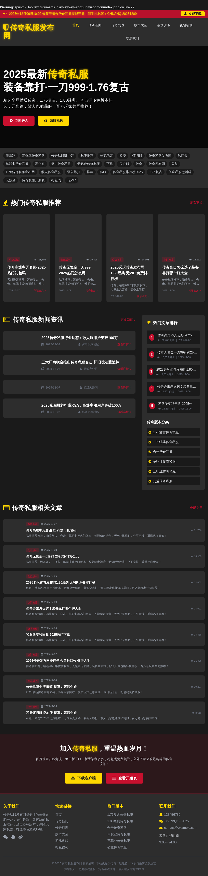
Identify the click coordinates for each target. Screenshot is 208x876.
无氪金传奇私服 (88, 164)
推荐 (90, 172)
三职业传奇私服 (162, 471)
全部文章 (197, 507)
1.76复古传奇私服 (163, 432)
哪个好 (40, 164)
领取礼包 (53, 120)
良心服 (124, 164)
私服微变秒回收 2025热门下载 (177, 404)
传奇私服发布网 (28, 32)
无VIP (71, 180)
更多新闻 (127, 319)
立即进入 (19, 120)
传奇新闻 (95, 25)
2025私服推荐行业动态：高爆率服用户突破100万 (81, 405)
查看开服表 (124, 778)
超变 (122, 155)
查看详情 (124, 344)
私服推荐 (86, 155)
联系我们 (132, 38)
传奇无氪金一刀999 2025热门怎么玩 (177, 353)
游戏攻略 (163, 25)
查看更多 (197, 202)
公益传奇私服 (160, 481)
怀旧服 (137, 155)
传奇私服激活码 (180, 172)
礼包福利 (186, 25)
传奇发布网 (157, 164)
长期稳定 (106, 155)
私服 (103, 172)
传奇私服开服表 (33, 180)
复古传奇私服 (61, 164)
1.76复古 (155, 172)
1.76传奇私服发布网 (20, 172)
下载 (109, 164)
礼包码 (56, 180)
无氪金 (10, 180)
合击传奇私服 (160, 451)
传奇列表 (117, 25)
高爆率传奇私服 (33, 155)
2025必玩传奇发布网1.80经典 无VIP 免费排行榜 (128, 273)
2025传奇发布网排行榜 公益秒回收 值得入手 (58, 660)
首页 (75, 25)
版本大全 (140, 25)
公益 (174, 164)
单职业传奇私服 (17, 164)
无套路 (10, 155)
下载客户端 (83, 778)
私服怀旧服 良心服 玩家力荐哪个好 (51, 713)
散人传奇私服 (51, 172)
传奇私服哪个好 (62, 155)
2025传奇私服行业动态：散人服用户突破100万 (79, 338)
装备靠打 (73, 172)
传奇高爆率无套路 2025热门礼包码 (176, 336)
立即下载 (193, 13)
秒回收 (183, 155)
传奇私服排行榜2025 (128, 172)
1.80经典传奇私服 (163, 442)
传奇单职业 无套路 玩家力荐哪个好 (51, 686)
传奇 (139, 164)
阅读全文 (40, 290)
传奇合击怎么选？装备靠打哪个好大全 (176, 387)
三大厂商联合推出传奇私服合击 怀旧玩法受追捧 (80, 362)
